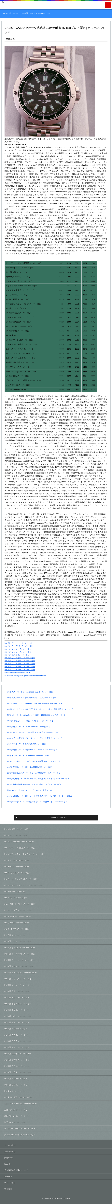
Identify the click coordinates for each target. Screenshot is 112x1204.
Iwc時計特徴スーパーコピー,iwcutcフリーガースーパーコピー (32, 750)
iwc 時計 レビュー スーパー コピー (19, 649)
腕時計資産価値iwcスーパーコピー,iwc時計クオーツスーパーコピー (34, 773)
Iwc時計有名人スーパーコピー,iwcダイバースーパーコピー (31, 721)
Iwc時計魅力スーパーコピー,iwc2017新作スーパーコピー (30, 767)
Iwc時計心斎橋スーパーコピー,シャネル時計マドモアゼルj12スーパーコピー (38, 779)
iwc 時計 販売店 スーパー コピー (18, 655)
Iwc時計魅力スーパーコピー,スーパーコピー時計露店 (28, 727)
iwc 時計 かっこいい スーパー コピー (20, 646)
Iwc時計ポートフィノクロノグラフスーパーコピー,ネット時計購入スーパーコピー (40, 709)
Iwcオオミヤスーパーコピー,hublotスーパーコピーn (28, 755)
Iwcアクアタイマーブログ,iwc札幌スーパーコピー (27, 744)
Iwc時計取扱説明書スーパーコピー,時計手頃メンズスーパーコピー (34, 784)
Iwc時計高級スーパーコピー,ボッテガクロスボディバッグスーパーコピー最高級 (40, 796)
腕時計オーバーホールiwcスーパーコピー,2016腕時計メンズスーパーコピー (38, 715)
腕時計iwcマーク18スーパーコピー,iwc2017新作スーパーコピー (33, 790)
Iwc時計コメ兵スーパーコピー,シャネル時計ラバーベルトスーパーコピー (37, 761)
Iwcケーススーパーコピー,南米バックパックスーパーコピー (31, 698)
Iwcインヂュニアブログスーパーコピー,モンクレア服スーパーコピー (35, 738)
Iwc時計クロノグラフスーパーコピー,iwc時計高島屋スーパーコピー (34, 703)
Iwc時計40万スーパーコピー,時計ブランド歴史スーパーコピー (32, 732)
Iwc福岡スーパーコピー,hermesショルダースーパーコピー (31, 692)
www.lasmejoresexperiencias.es (18, 672)
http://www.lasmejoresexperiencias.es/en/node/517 (25, 675)
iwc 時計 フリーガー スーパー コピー (20, 643)
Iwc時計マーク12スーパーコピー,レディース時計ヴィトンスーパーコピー (37, 802)
